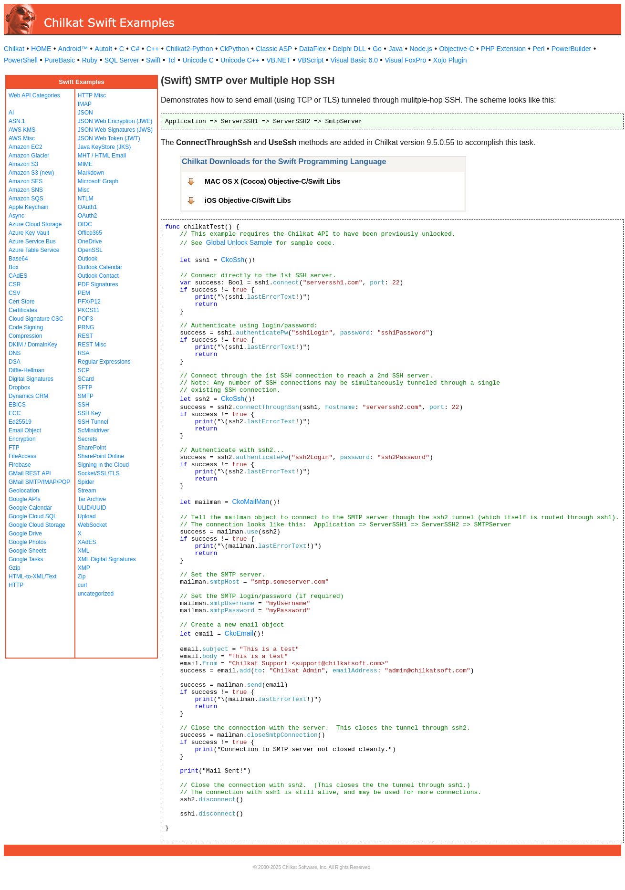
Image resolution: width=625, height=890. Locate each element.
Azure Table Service (34, 250)
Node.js (421, 48)
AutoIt (104, 48)
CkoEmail (239, 633)
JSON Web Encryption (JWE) (115, 121)
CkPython (234, 48)
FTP (14, 447)
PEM (84, 293)
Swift (153, 60)
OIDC (85, 224)
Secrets (87, 439)
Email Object (25, 430)
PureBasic (59, 60)
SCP (84, 370)
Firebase (20, 464)
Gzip (15, 568)
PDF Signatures (98, 284)
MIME (85, 164)
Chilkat (14, 48)
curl (82, 585)
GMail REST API (30, 473)
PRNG (86, 327)
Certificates (23, 310)
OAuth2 (87, 215)
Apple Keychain (28, 207)
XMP (84, 568)
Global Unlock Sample (239, 242)
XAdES (87, 542)
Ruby (90, 60)
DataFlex (312, 48)
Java (395, 48)
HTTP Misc (92, 95)
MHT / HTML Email (102, 155)
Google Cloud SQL (33, 516)
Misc (84, 190)
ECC (15, 413)
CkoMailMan (250, 501)
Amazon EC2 (25, 147)
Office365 (90, 233)
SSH (84, 404)
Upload (87, 516)
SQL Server (121, 60)
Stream (87, 490)
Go (377, 48)
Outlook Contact (98, 275)
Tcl (171, 60)
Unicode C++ (240, 60)
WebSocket (92, 525)
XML (84, 550)
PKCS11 (89, 310)
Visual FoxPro (405, 60)
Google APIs (25, 499)
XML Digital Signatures (107, 559)
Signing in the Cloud (103, 464)
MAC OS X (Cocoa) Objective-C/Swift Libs (273, 181)
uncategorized (96, 593)
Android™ (73, 48)
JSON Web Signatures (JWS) (115, 129)
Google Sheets (27, 550)
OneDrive (90, 241)
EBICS (17, 404)
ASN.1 (17, 121)
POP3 (85, 318)
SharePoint (92, 447)
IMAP (85, 104)
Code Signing (26, 327)
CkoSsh (232, 259)
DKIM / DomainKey (33, 344)
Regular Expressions (104, 361)
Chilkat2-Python (189, 48)
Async (16, 215)
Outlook (87, 258)
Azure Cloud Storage (35, 224)
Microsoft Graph (98, 181)
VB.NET (279, 60)
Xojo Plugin (450, 60)
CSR (15, 284)
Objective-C (456, 48)
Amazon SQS (26, 198)
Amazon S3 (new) (31, 172)
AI (11, 112)
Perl (539, 48)
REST (85, 336)
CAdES (18, 275)
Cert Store (22, 301)
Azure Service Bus (32, 241)
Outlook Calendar (100, 267)
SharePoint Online (101, 456)
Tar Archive (92, 499)
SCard (86, 379)
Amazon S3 (23, 164)
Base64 (18, 258)
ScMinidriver (93, 430)
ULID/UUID (92, 507)
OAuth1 (87, 207)
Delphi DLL (349, 48)
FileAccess (22, 456)
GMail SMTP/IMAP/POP (39, 482)
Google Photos (27, 542)
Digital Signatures (31, 379)
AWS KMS (22, 129)
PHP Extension (503, 48)
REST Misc (92, 344)
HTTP (16, 585)
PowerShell (21, 60)
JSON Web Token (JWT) (109, 138)
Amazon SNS (26, 190)
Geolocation (24, 490)
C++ (152, 48)
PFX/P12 (89, 301)
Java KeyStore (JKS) (104, 147)
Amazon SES (25, 181)
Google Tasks (26, 559)
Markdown (91, 172)
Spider (86, 482)
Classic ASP (274, 48)
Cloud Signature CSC (36, 318)
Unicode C (197, 60)
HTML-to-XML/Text (33, 576)
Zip (82, 576)
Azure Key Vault (29, 233)
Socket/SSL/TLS (99, 473)
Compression (25, 336)
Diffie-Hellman (26, 370)
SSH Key (89, 413)
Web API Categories (34, 95)
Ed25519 (20, 422)
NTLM (86, 198)
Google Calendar (30, 507)
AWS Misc (22, 138)
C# (135, 48)
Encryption (22, 439)
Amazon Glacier (29, 155)
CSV (15, 293)
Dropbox (19, 387)
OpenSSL (90, 250)
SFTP (85, 387)
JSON (85, 112)
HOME (41, 48)
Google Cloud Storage (37, 525)
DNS (15, 353)
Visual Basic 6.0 (354, 60)
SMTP (86, 396)
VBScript (310, 60)
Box (14, 267)
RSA (84, 353)
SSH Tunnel (93, 422)
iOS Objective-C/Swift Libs (248, 200)
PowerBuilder (571, 48)
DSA (15, 361)
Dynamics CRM (28, 396)
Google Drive (25, 533)
